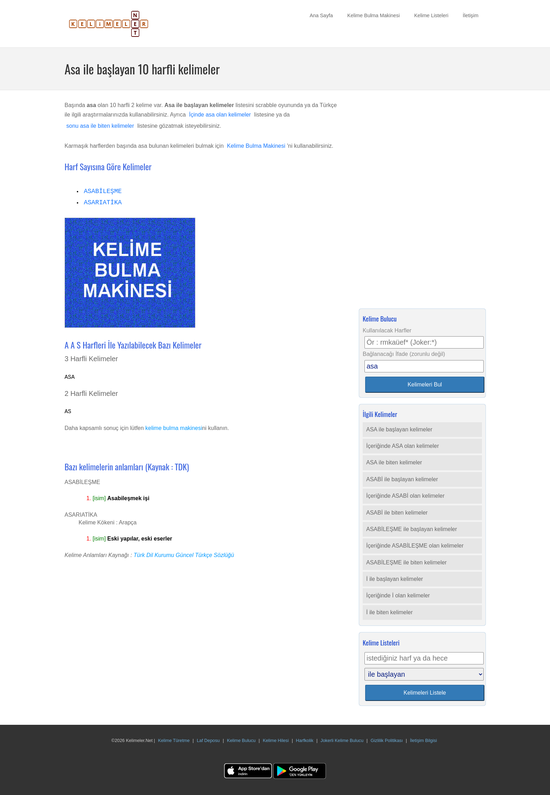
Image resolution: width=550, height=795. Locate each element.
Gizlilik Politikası (387, 740)
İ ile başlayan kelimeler (394, 579)
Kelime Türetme (173, 740)
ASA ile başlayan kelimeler (399, 429)
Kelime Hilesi (276, 740)
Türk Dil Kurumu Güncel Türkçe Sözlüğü (184, 555)
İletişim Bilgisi (423, 740)
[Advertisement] (422, 201)
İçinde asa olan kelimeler (220, 115)
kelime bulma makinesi (173, 428)
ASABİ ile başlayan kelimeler (402, 479)
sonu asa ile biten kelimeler (100, 126)
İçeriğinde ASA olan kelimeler (402, 446)
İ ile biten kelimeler (389, 612)
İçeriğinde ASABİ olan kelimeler (405, 496)
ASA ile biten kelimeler (394, 462)
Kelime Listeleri (431, 15)
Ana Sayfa (321, 15)
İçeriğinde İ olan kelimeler (398, 595)
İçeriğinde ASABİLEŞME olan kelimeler (414, 546)
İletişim (470, 15)
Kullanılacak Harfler (387, 330)
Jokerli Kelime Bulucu (342, 740)
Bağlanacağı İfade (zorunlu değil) (404, 354)
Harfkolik (305, 740)
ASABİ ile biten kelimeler (397, 513)
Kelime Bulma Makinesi (373, 15)
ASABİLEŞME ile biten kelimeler (406, 562)
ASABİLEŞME (103, 191)
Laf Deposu (208, 740)
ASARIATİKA (103, 202)
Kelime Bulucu (241, 740)
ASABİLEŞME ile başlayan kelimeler (411, 529)
